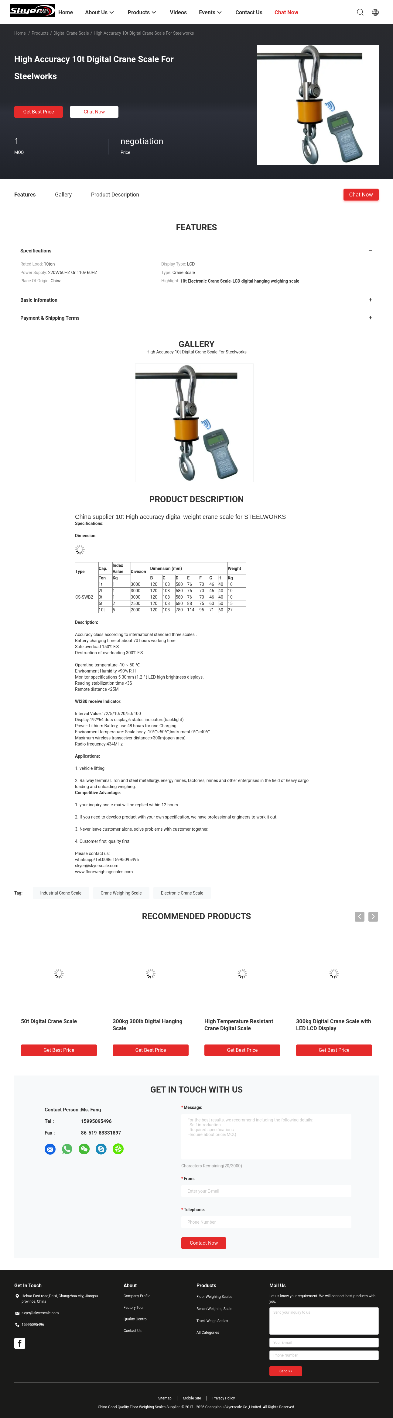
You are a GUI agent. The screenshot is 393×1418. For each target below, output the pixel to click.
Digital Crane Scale (71, 33)
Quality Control (136, 1319)
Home (20, 33)
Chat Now (94, 112)
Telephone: (194, 1209)
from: (189, 1178)
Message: (193, 1107)
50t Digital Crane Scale (49, 1021)
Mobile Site (192, 1398)
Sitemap (165, 1398)
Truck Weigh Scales (212, 1321)
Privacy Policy (223, 1398)
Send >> (285, 1371)
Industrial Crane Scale (61, 893)
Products (40, 33)
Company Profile (137, 1296)
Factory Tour (134, 1307)
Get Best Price (38, 112)
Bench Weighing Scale (214, 1309)
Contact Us (133, 1331)
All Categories (207, 1332)
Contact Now (204, 1243)
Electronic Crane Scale (182, 893)
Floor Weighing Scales (214, 1297)
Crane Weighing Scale (121, 893)
